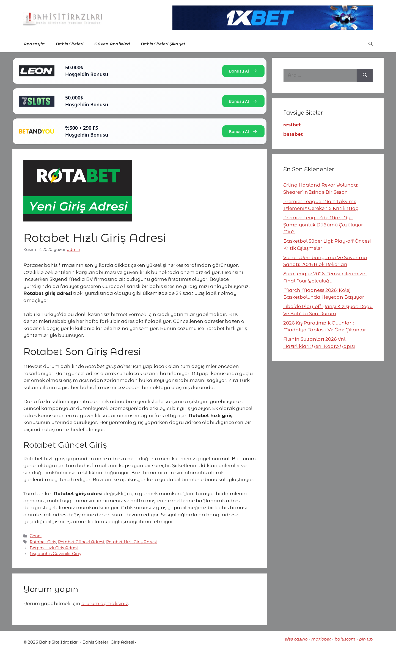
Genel (36, 535)
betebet (293, 134)
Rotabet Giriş (43, 541)
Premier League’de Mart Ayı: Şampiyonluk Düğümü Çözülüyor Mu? (323, 224)
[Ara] (365, 75)
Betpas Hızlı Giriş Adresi (54, 547)
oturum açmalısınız (104, 603)
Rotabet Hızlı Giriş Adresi (131, 541)
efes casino (296, 639)
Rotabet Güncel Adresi (81, 541)
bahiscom (345, 639)
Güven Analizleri (112, 43)
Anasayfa (34, 43)
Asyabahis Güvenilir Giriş (55, 553)
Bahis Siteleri (69, 43)
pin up (366, 639)
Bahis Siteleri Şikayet (163, 43)
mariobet (321, 639)
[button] (370, 44)
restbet (292, 125)
